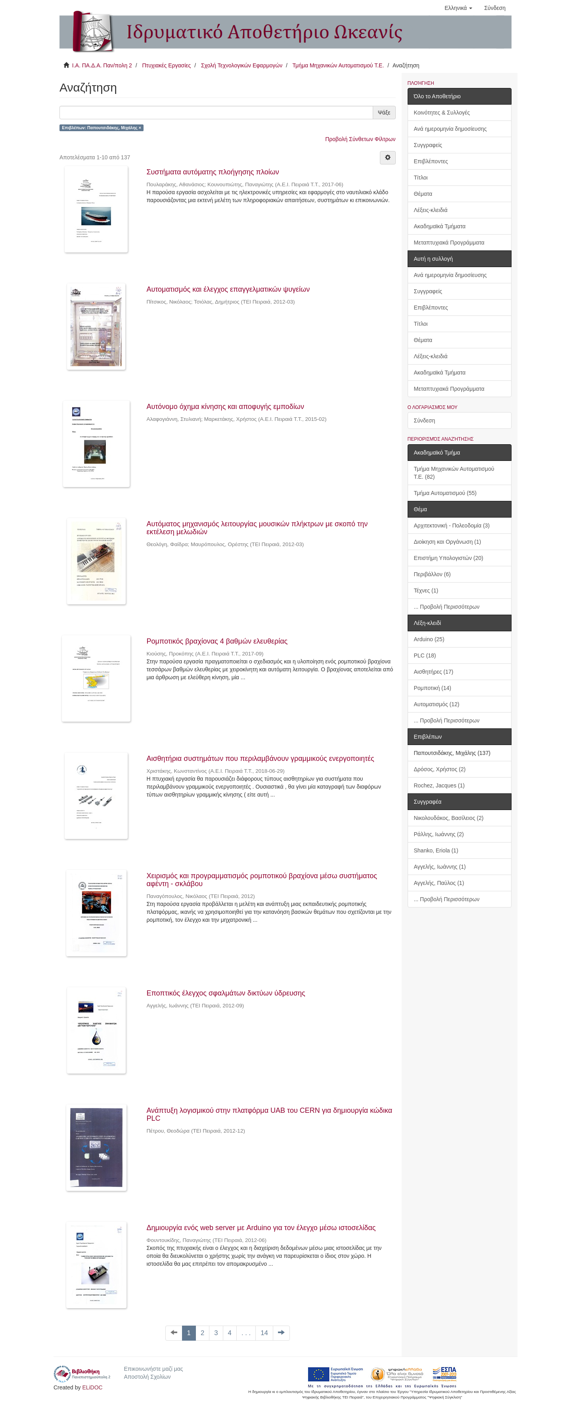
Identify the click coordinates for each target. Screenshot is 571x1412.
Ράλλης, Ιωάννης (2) (439, 834)
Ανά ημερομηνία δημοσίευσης (450, 129)
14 (264, 1333)
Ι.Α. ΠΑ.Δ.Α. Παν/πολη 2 (102, 65)
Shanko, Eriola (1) (436, 850)
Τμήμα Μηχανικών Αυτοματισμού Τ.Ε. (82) (454, 473)
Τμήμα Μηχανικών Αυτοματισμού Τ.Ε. (338, 65)
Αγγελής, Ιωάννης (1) (440, 867)
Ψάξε (384, 112)
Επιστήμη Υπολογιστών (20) (448, 558)
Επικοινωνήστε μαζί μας (153, 1369)
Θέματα (423, 194)
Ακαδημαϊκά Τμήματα (440, 226)
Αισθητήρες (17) (434, 672)
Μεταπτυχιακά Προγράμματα (449, 242)
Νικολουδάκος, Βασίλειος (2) (449, 818)
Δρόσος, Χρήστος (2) (440, 769)
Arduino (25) (429, 639)
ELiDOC (92, 1387)
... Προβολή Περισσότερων (447, 607)
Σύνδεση (424, 420)
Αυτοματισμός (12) (437, 704)
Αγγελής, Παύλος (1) (439, 883)
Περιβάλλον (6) (432, 574)
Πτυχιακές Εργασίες (166, 65)
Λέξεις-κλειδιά (431, 210)
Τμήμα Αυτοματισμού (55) (445, 493)
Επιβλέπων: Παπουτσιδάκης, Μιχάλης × (101, 127)
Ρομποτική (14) (432, 688)
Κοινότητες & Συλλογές (442, 112)
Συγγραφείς (428, 145)
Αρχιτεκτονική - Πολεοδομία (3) (452, 525)
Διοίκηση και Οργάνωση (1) (447, 542)
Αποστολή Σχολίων (147, 1377)
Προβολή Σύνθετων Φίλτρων (360, 139)
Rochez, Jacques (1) (439, 785)
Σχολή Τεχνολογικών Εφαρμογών (241, 65)
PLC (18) (425, 655)
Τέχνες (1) (426, 590)
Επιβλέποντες (431, 161)
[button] (458, 8)
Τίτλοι (421, 177)
